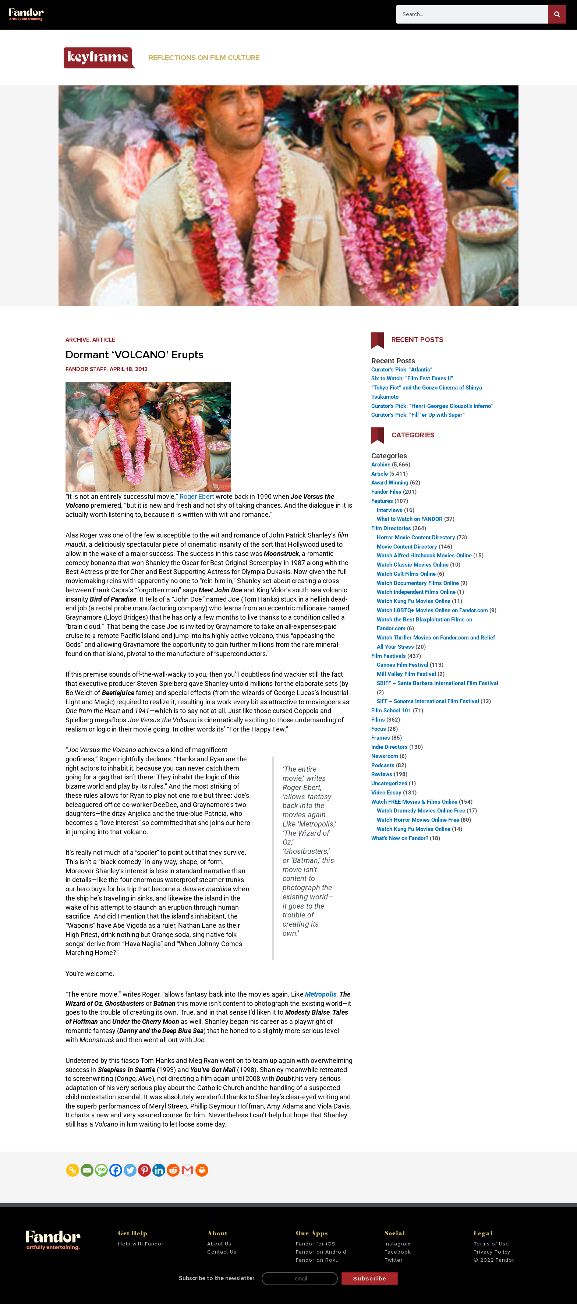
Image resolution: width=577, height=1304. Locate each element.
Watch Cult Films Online (406, 574)
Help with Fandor (141, 1244)
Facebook (398, 1252)
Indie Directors (389, 747)
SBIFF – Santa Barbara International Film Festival (437, 683)
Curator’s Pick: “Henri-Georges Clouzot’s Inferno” (432, 406)
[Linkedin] (158, 1170)
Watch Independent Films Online (416, 592)
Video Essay (386, 792)
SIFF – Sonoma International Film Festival (428, 701)
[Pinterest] (144, 1170)
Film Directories (391, 528)
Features (382, 501)
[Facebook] (115, 1170)
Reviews (381, 774)
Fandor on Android (321, 1252)
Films (378, 719)
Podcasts (382, 765)
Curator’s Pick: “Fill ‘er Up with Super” (418, 415)
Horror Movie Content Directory (416, 537)
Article (103, 340)
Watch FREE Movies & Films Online (414, 802)
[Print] (201, 1170)
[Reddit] (173, 1170)
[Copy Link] (72, 1170)
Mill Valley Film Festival (406, 674)
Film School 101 (391, 710)
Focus (378, 729)
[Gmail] (187, 1170)
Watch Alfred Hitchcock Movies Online (424, 555)
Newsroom (384, 756)
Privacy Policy (492, 1252)
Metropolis (321, 994)
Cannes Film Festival (402, 665)
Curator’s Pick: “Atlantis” (401, 369)
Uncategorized (389, 783)
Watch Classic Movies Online (413, 564)
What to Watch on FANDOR (410, 519)
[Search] (557, 14)
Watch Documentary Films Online (418, 583)
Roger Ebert (198, 496)
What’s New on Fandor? (399, 838)
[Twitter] (130, 1170)
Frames (380, 737)
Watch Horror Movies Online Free (418, 820)
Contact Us (222, 1252)
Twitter (394, 1260)
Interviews (390, 510)
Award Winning (389, 482)
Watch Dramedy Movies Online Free (421, 810)
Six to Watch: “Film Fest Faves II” (412, 378)
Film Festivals (388, 656)
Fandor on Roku (317, 1260)
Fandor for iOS (316, 1244)
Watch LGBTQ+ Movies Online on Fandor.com (432, 610)
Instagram (398, 1244)
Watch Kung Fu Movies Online (413, 601)
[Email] (87, 1170)
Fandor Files (386, 492)
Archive (77, 340)
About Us (219, 1244)
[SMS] (101, 1170)
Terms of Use (491, 1244)
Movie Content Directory (407, 546)
